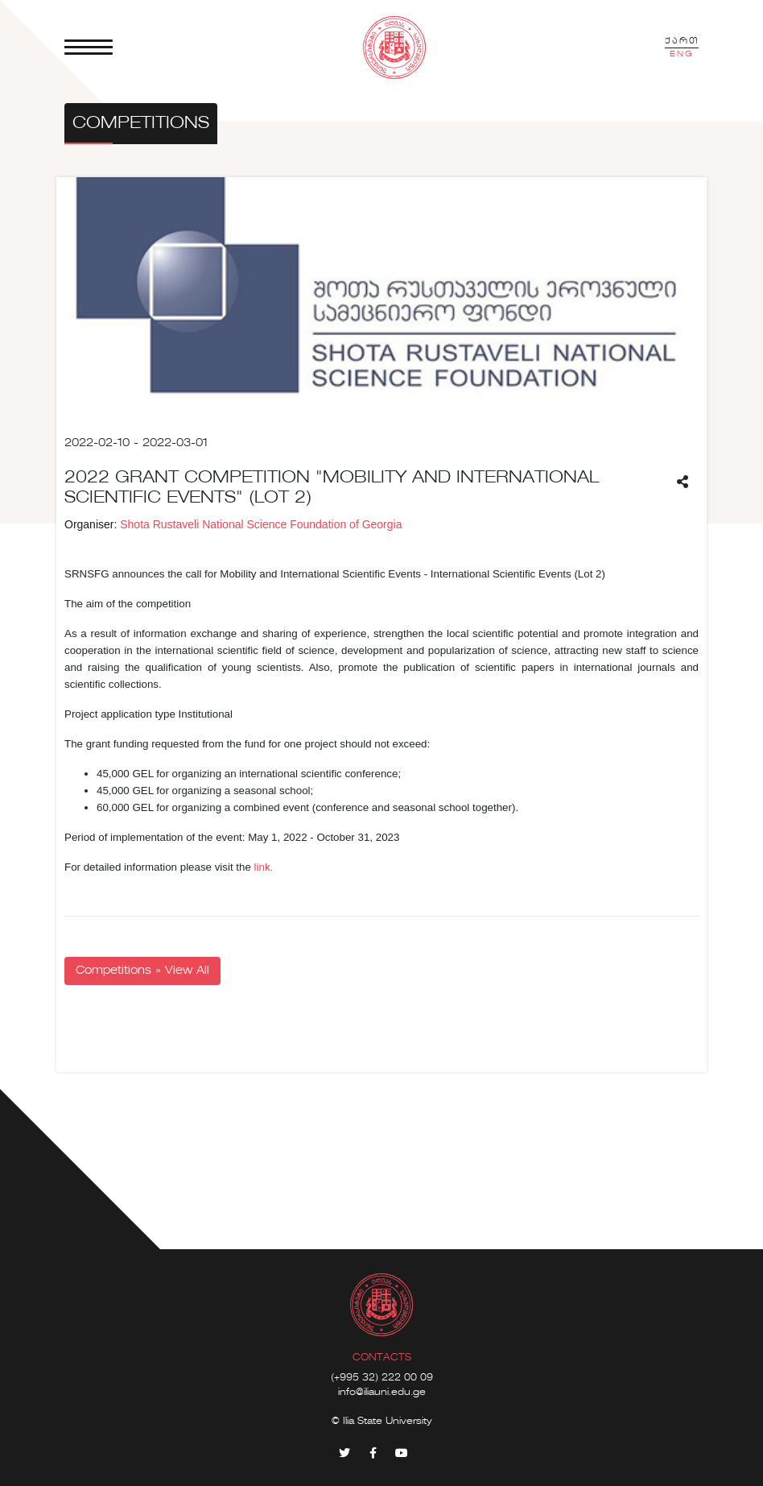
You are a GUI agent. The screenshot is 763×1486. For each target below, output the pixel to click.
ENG (682, 54)
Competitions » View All (142, 970)
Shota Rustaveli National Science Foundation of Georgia (261, 524)
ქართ (682, 41)
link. (262, 867)
